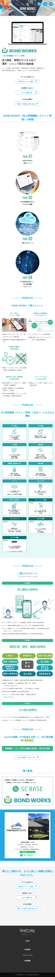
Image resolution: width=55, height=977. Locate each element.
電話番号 (45, 4)
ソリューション (27, 955)
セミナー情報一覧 (26, 92)
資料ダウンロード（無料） (26, 81)
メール (39, 4)
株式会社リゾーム (4, 4)
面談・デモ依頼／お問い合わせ (27, 104)
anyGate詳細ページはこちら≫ (26, 757)
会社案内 (27, 949)
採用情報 (27, 961)
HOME (27, 941)
